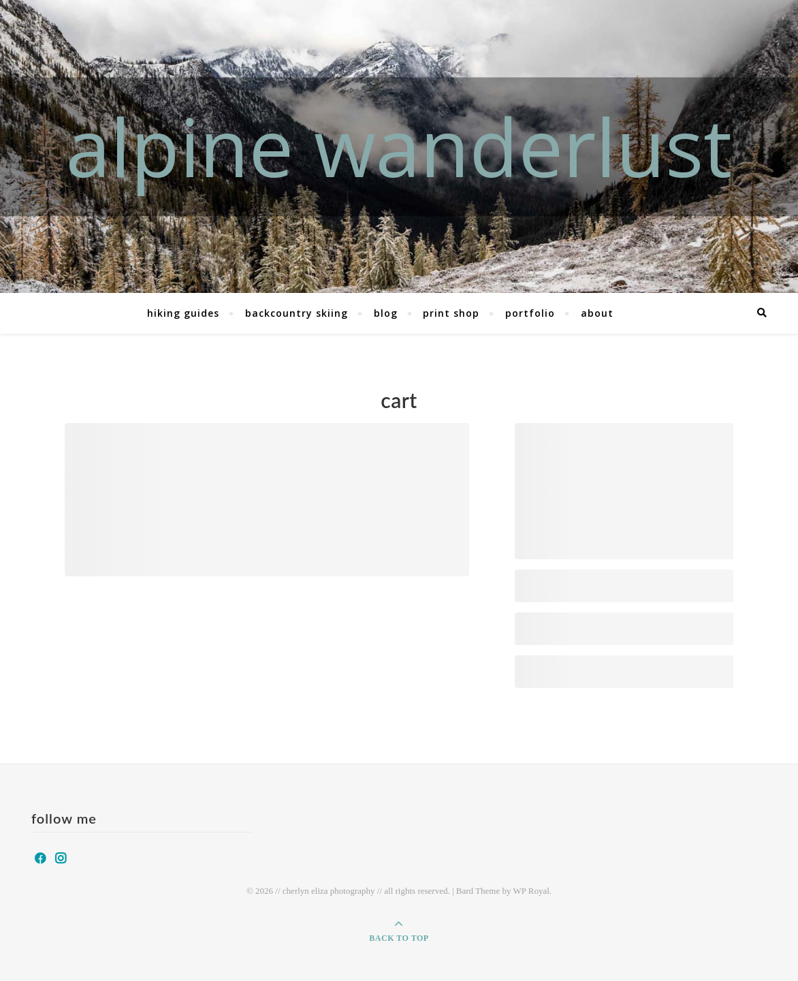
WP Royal (531, 891)
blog (386, 313)
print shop (451, 313)
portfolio (530, 313)
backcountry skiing (296, 313)
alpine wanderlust (399, 146)
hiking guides (183, 313)
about (597, 313)
